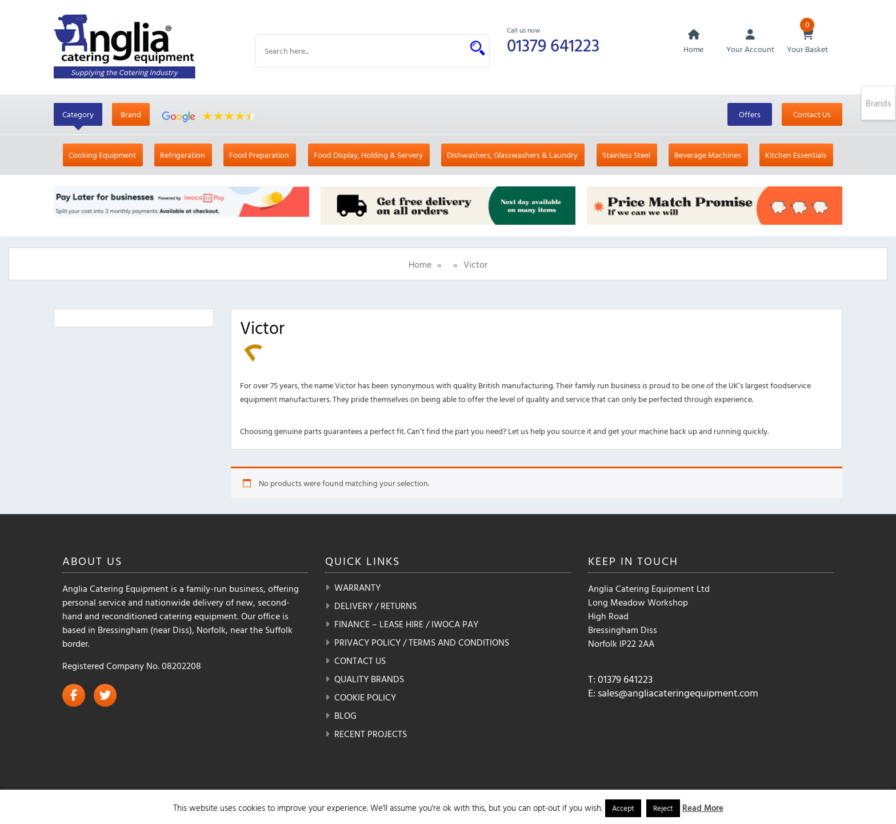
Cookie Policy (365, 697)
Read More (702, 807)
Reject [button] (663, 808)
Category (78, 114)
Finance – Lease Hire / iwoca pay (406, 624)
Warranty (357, 587)
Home (420, 264)
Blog (345, 715)
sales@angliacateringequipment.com (678, 692)
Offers (750, 114)
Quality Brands (369, 679)
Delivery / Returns (375, 605)
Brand (131, 114)
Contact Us (812, 114)
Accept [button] (623, 808)
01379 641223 (553, 45)
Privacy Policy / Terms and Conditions (421, 642)
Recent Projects (370, 734)
